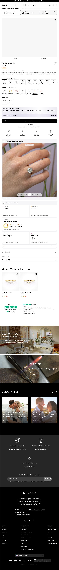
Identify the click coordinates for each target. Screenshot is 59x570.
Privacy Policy (35, 481)
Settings (17, 8)
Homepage (4, 8)
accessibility (24, 546)
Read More (34, 374)
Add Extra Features (52, 246)
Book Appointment (8, 346)
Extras (4, 67)
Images (43, 58)
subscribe (48, 478)
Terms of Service (43, 481)
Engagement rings (10, 8)
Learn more (38, 127)
